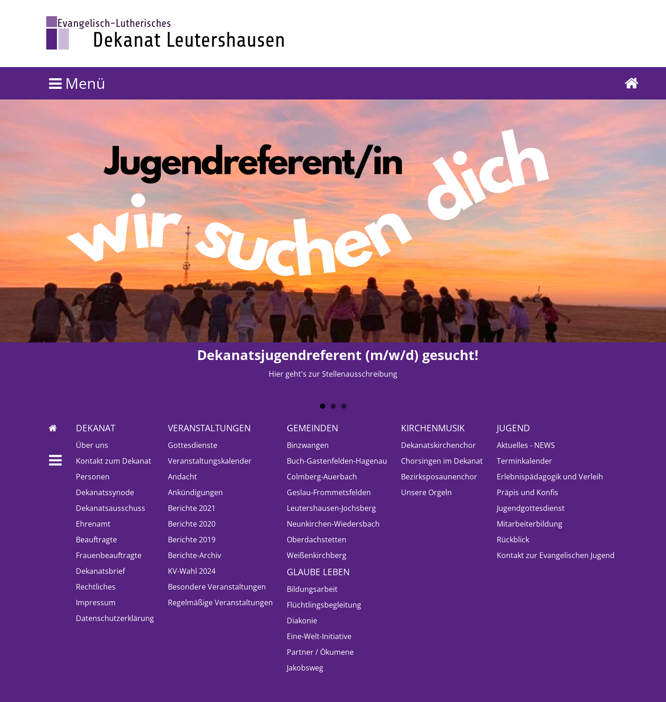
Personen (93, 477)
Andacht (182, 477)
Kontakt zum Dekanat (113, 461)
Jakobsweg (305, 668)
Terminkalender (524, 461)
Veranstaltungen (209, 428)
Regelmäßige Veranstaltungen (220, 602)
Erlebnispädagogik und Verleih (550, 477)
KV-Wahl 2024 (192, 571)
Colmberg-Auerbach (322, 477)
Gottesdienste (192, 445)
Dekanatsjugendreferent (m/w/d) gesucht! (337, 355)
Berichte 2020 (192, 524)
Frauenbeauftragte (109, 555)
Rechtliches (96, 587)
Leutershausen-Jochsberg (331, 508)
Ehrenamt (93, 524)
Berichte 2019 (192, 539)
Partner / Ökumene (320, 652)
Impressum (96, 602)
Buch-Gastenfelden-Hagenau (337, 461)
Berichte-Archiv (194, 555)
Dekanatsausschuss (110, 508)
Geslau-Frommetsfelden (329, 492)
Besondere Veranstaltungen (217, 587)
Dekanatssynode (105, 492)
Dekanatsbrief (100, 571)
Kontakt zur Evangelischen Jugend (556, 555)
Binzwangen (308, 445)
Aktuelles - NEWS (526, 445)
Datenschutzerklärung (115, 618)
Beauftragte (96, 539)
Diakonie (302, 620)
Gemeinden (312, 428)
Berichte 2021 (192, 508)
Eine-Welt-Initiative (319, 636)
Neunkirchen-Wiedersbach (333, 524)
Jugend (513, 428)
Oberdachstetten (316, 539)
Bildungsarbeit (312, 589)
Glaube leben (318, 571)
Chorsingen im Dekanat (442, 461)
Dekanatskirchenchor (438, 445)
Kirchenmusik (433, 428)
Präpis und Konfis (527, 492)
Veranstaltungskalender (210, 461)
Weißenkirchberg (316, 555)
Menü (77, 83)
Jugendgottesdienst (531, 508)
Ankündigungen (195, 492)
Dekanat (95, 428)
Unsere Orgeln (426, 492)
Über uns (92, 445)
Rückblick (513, 539)
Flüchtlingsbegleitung (324, 605)
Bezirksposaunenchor (439, 477)
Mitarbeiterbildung (529, 524)
